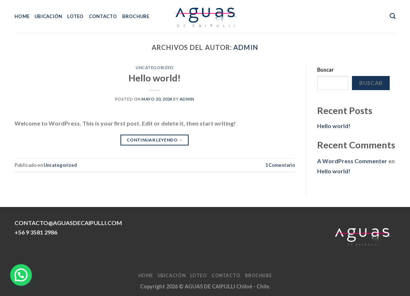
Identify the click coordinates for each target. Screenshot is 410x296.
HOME (22, 16)
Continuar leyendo (155, 139)
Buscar (325, 70)
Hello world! (154, 77)
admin (245, 47)
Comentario (280, 165)
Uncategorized (154, 67)
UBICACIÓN (48, 16)
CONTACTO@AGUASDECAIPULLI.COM (68, 222)
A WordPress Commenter (352, 160)
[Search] (392, 16)
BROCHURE (135, 16)
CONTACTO (103, 16)
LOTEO (75, 16)
